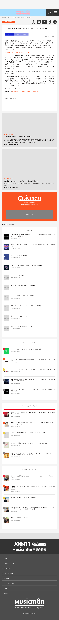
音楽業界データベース (8, 563)
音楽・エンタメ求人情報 (29, 198)
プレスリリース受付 (7, 573)
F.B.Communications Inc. (31, 613)
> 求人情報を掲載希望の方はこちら (29, 204)
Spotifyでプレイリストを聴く (11, 187)
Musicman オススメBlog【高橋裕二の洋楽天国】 (18, 52)
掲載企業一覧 (29, 214)
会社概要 (4, 558)
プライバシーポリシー (8, 583)
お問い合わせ (5, 578)
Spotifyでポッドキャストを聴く (11, 144)
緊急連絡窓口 (5, 593)
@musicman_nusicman (8, 224)
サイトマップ (5, 588)
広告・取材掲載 (8, 21)
